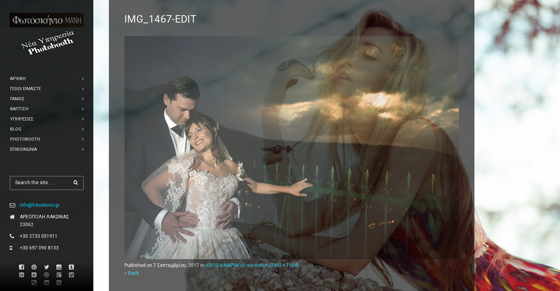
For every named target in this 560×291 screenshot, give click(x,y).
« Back (131, 273)
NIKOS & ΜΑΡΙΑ (221, 265)
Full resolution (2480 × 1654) (268, 265)
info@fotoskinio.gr (40, 205)
